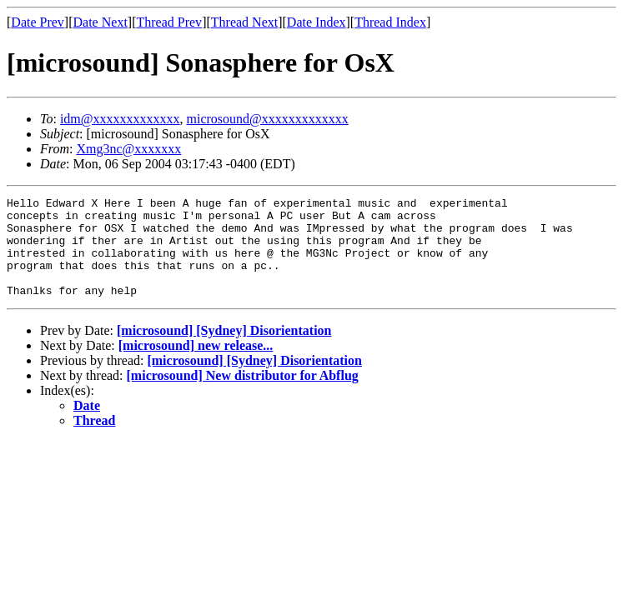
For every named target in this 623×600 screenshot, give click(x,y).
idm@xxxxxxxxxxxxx (120, 119)
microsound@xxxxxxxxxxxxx (268, 119)
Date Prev (37, 22)
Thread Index (390, 22)
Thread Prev (169, 22)
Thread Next (244, 22)
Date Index (316, 22)
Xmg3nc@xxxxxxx (128, 149)
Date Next (100, 22)
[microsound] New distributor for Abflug (243, 395)
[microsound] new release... (196, 365)
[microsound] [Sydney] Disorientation (224, 350)
